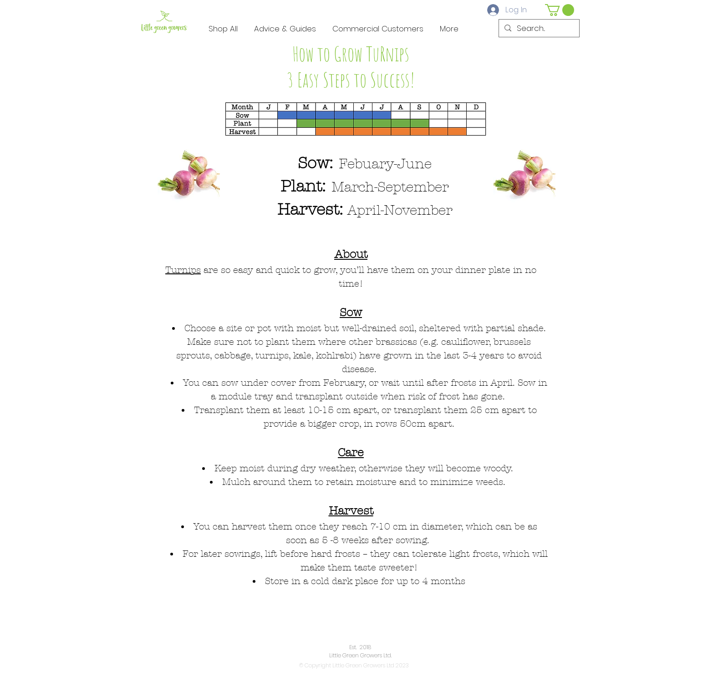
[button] (559, 10)
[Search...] (538, 29)
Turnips (183, 270)
